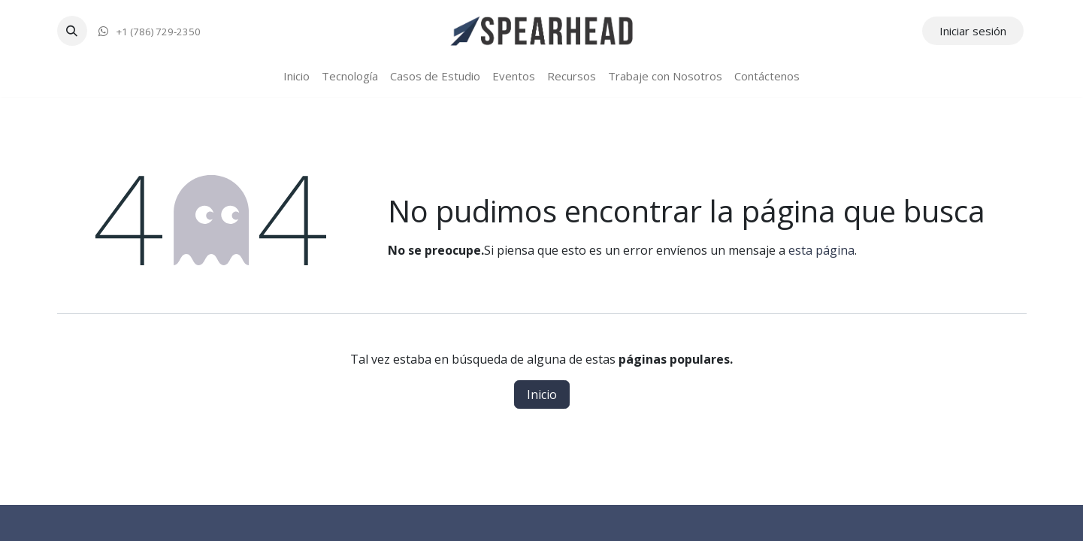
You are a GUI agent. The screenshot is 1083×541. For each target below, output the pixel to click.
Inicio (542, 394)
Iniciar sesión (972, 30)
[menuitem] (296, 76)
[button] (72, 31)
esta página (821, 250)
